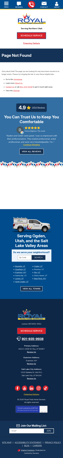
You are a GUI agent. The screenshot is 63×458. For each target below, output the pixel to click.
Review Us (31, 352)
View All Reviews (31, 151)
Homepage (17, 79)
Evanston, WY (20, 272)
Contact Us (10, 87)
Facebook (17, 388)
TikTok (45, 388)
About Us (19, 83)
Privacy (42, 411)
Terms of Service (33, 410)
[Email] (31, 430)
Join (49, 430)
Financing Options (31, 43)
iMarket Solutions (28, 450)
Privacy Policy (25, 410)
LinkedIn (31, 388)
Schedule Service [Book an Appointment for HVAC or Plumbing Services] (31, 35)
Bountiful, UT (20, 266)
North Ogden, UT (21, 282)
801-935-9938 (31, 4)
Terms (45, 411)
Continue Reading (31, 145)
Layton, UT (19, 278)
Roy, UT (37, 272)
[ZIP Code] (25, 257)
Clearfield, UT (20, 269)
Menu (6, 7)
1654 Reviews (38, 108)
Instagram (38, 388)
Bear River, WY (40, 278)
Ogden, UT (38, 266)
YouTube (24, 388)
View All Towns (31, 288)
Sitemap (16, 90)
